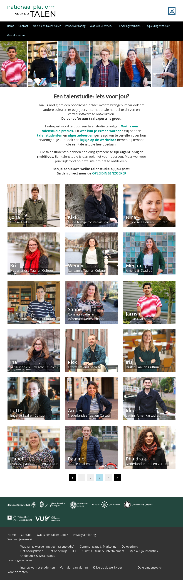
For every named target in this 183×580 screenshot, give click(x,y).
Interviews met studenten (37, 567)
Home (10, 26)
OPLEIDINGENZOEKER (109, 173)
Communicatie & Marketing (98, 547)
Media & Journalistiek (144, 551)
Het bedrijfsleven (31, 551)
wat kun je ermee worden (101, 131)
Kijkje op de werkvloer (107, 567)
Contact (23, 26)
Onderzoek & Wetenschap (37, 556)
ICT (74, 551)
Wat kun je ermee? (102, 26)
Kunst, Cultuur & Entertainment (103, 551)
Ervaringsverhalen (131, 26)
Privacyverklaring (75, 26)
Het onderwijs (57, 551)
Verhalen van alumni (74, 567)
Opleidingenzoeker (158, 26)
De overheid (130, 547)
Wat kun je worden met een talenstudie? (47, 547)
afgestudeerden (80, 135)
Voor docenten (16, 35)
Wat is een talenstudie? (47, 26)
